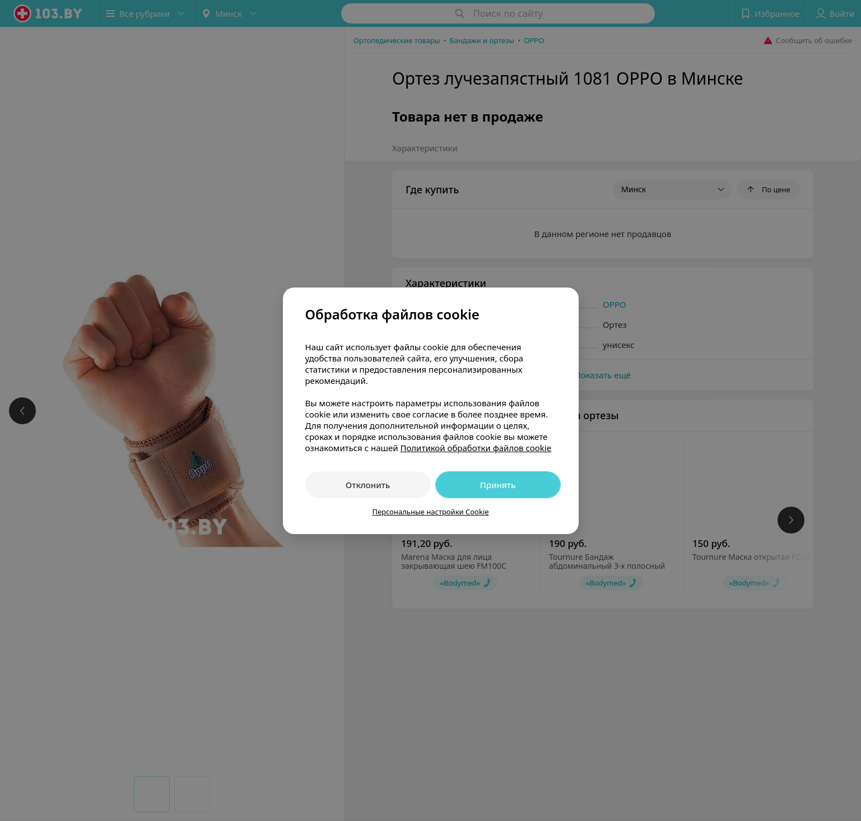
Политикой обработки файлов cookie (475, 447)
